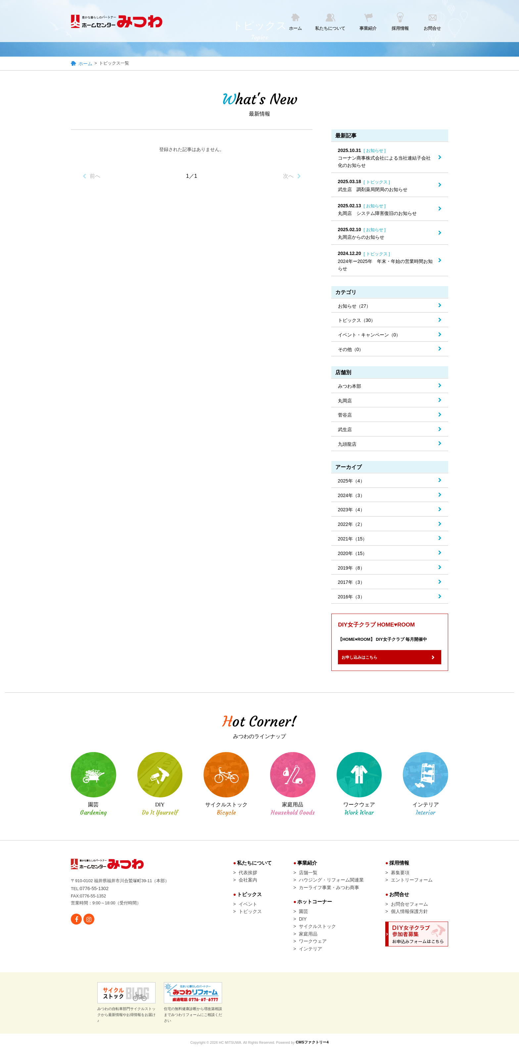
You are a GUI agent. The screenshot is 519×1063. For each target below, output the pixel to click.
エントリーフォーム (412, 886)
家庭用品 (308, 944)
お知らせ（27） (354, 306)
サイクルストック (317, 936)
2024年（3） (351, 496)
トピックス (250, 919)
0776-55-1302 (95, 894)
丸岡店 (345, 401)
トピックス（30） (357, 321)
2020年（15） (352, 554)
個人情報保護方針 (409, 919)
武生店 (345, 430)
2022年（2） (351, 525)
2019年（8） (351, 568)
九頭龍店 (347, 444)
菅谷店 (345, 416)
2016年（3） (351, 597)
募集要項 (400, 878)
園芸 (303, 919)
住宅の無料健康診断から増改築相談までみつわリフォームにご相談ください (193, 1015)
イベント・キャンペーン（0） (369, 335)
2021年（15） (352, 539)
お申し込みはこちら (367, 661)
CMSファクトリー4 (317, 1055)
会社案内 (248, 886)
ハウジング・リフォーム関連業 (331, 886)
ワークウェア (313, 952)
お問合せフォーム (409, 911)
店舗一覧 (308, 878)
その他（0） (351, 350)
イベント (248, 911)
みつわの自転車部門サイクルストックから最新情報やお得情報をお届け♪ (126, 1015)
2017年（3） (351, 583)
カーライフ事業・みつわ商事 (329, 894)
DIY (303, 928)
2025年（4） (351, 481)
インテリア (310, 961)
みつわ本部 (349, 386)
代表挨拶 (248, 878)
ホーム (85, 64)
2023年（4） (351, 510)
